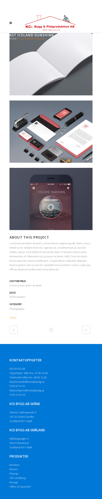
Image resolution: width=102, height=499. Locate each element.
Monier (13, 469)
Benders (14, 465)
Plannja (13, 473)
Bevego (13, 482)
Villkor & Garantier (20, 486)
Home (13, 38)
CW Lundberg (17, 478)
